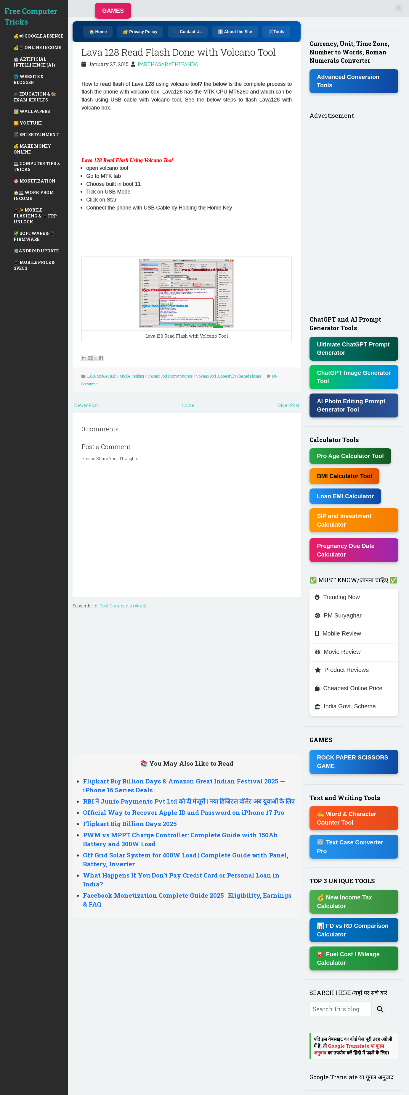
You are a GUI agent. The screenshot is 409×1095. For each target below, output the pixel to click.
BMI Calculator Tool (344, 476)
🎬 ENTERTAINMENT (36, 134)
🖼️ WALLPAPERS (32, 111)
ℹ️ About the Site (235, 31)
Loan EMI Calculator (345, 496)
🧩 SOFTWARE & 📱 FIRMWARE (34, 236)
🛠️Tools (276, 31)
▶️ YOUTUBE (28, 123)
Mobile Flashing (132, 376)
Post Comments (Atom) (122, 606)
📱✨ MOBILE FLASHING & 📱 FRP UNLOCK (35, 216)
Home (188, 405)
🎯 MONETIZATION (34, 181)
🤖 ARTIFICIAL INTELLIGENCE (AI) (34, 62)
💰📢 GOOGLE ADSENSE (38, 36)
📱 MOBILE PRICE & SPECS (34, 265)
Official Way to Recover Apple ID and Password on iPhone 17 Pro (183, 812)
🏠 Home (98, 31)
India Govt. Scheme (345, 706)
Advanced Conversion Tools (348, 81)
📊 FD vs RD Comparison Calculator (353, 930)
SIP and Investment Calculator (344, 520)
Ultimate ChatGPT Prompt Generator (353, 348)
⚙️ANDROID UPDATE (36, 251)
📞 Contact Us (188, 31)
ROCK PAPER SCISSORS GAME (352, 761)
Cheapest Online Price (348, 688)
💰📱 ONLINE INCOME (37, 47)
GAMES (113, 10)
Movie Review (337, 652)
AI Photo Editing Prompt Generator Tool (351, 405)
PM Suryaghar (338, 615)
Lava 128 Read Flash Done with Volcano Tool (178, 52)
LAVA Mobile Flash (101, 376)
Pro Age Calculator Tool (350, 456)
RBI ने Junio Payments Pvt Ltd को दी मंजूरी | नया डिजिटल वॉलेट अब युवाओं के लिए (189, 801)
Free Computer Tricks (30, 16)
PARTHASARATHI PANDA (168, 64)
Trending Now (337, 597)
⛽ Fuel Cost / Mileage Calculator (348, 958)
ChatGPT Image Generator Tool (354, 377)
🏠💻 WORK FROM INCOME (34, 195)
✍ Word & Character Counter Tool (346, 818)
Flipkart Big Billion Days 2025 (130, 824)
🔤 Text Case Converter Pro (350, 846)
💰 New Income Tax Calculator (344, 901)
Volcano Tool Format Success (170, 376)
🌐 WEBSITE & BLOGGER (29, 79)
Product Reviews (342, 670)
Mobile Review (338, 633)
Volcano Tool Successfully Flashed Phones (228, 376)
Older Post (288, 405)
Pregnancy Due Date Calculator (346, 550)
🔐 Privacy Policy (140, 31)
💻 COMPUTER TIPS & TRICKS (37, 166)
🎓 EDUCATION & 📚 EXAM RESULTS (35, 97)
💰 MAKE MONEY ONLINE (32, 149)
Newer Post (86, 405)
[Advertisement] (105, 133)
